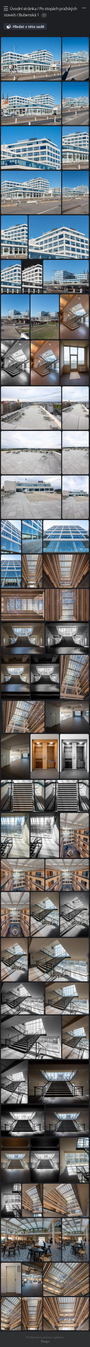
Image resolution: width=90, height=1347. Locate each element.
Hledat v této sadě (28, 26)
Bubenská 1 (29, 15)
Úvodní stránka (23, 8)
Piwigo (45, 1341)
